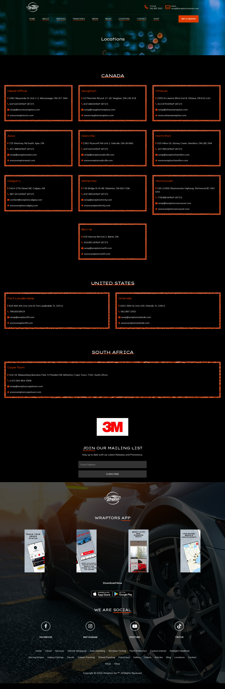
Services (61, 18)
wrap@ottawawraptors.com (173, 109)
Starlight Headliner (180, 650)
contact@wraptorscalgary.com (26, 199)
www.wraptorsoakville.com (98, 160)
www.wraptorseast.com (22, 160)
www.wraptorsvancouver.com (173, 208)
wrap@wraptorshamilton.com (174, 154)
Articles (159, 657)
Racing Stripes (36, 657)
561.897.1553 (128, 311)
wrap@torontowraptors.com (25, 109)
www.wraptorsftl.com (21, 322)
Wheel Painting (106, 657)
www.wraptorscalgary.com (24, 205)
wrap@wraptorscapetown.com (26, 386)
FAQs (108, 663)
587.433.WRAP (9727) (22, 194)
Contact (141, 18)
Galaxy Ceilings (55, 657)
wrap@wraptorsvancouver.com (174, 203)
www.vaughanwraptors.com (99, 115)
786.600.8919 (17, 311)
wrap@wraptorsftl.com (22, 317)
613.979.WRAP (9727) (170, 103)
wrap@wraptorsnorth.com (98, 248)
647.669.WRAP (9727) (96, 103)
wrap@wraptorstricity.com (98, 199)
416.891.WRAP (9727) (96, 242)
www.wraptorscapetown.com (25, 392)
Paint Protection (138, 650)
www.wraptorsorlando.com (135, 322)
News (108, 18)
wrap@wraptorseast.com (23, 154)
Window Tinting (117, 650)
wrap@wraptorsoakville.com (99, 154)
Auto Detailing (97, 650)
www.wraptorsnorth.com (97, 253)
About (45, 18)
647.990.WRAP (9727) (96, 194)
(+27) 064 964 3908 (20, 380)
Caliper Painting (86, 657)
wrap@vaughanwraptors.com (99, 109)
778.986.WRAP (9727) (170, 197)
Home (32, 18)
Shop (156, 18)
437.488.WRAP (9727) (22, 148)
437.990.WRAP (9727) (170, 148)
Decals (70, 657)
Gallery (137, 657)
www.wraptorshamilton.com (173, 160)
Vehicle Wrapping (76, 650)
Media (95, 18)
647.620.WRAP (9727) (22, 103)
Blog (168, 657)
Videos (147, 657)
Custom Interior (158, 650)
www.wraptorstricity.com (97, 205)
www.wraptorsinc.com (22, 115)
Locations (124, 18)
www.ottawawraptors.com (172, 115)
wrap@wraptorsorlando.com (136, 317)
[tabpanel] (35, 550)
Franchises (79, 18)
